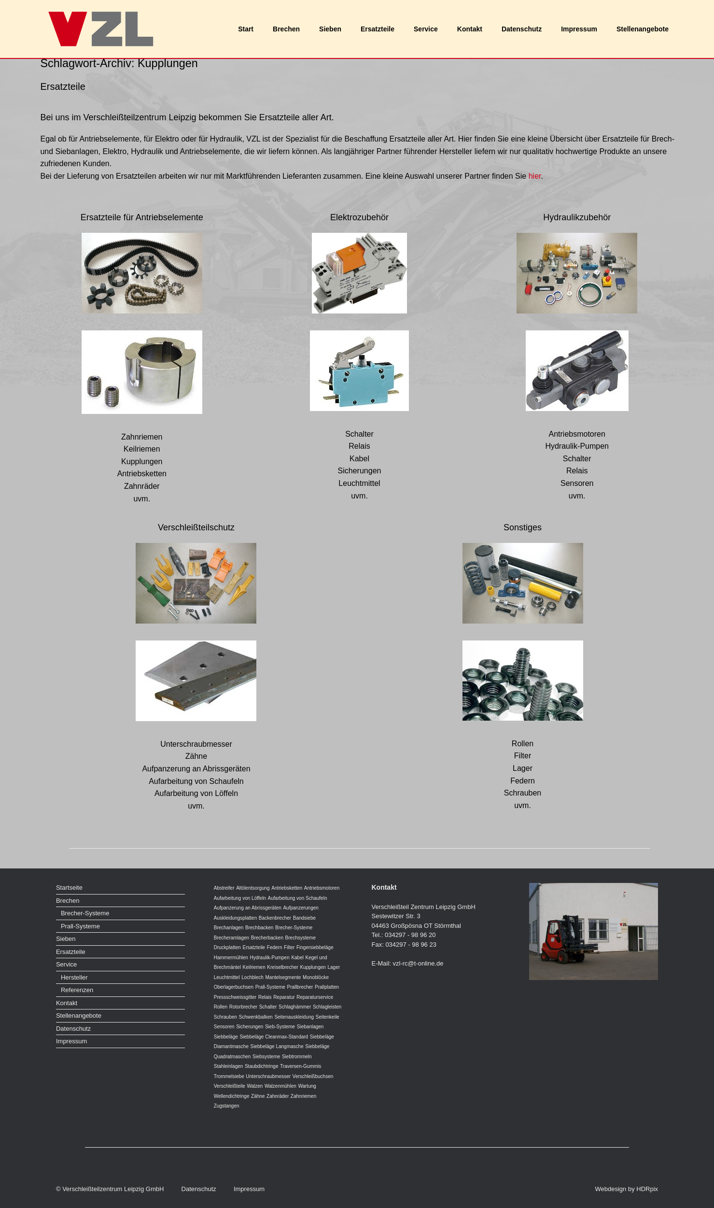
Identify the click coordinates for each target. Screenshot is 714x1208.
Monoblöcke (316, 977)
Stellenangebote (642, 29)
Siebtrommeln (297, 1056)
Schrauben (225, 1017)
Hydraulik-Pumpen (269, 957)
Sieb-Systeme (280, 1026)
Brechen (286, 29)
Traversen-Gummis (300, 1066)
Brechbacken (259, 927)
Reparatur (283, 997)
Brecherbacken (267, 937)
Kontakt (469, 29)
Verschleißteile (229, 1086)
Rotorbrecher (243, 1006)
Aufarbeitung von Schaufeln (297, 898)
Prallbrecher (300, 987)
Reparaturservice (314, 997)
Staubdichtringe (262, 1066)
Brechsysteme (300, 937)
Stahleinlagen (228, 1066)
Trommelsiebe (229, 1076)
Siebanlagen (310, 1026)
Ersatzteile (377, 29)
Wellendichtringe (232, 1096)
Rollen (220, 1006)
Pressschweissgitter (235, 997)
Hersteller (74, 977)
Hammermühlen (231, 957)
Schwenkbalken (256, 1017)
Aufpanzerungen (300, 907)
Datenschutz (522, 29)
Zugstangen (226, 1106)
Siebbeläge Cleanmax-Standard (273, 1036)
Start (245, 29)
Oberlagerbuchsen (233, 987)
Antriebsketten (286, 888)
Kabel (297, 957)
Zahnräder (277, 1096)
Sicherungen (249, 1026)
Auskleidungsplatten (235, 918)
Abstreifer (224, 888)
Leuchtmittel (227, 977)
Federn (274, 947)
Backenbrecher (275, 918)
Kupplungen (312, 967)
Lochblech (252, 977)
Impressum (579, 29)
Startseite (69, 887)
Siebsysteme (266, 1056)
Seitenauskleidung (294, 1017)
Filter (289, 947)
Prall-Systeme (80, 926)
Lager (333, 967)
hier (535, 176)
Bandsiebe (304, 918)
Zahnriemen (303, 1096)
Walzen (255, 1086)
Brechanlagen (229, 927)
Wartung (307, 1086)
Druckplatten (227, 947)
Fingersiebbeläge (315, 947)
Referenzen (77, 990)
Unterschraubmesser (268, 1076)
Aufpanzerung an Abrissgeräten (247, 907)
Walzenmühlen (280, 1086)
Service (426, 29)
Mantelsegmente (283, 977)
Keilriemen (253, 967)
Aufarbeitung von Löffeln (240, 898)
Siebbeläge (226, 1036)
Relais (265, 997)
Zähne (258, 1096)
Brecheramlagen (231, 937)
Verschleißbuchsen (313, 1076)
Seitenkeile (327, 1017)
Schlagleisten (327, 1006)
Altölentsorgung (253, 888)
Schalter (268, 1006)
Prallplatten (327, 987)
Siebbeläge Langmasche (277, 1046)
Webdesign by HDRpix (626, 1189)
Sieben (330, 29)
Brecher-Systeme (85, 913)
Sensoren (224, 1026)
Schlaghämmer (295, 1006)
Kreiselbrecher (282, 967)
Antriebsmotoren (321, 888)
